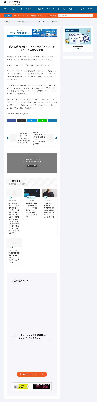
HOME (5, 8)
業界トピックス (29, 8)
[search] (91, 16)
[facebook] (11, 120)
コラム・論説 (71, 8)
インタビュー (13, 8)
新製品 (21, 9)
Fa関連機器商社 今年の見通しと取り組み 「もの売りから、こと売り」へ (15, 257)
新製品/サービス (31, 197)
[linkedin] (52, 120)
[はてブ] (32, 120)
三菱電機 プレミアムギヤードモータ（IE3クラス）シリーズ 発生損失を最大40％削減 (24, 138)
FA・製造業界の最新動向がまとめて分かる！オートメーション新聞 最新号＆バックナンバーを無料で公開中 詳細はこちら (36, 16)
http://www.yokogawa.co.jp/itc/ (17, 114)
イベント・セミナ (50, 8)
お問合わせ (90, 8)
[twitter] (21, 120)
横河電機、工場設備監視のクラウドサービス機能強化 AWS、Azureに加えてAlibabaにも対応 (31, 210)
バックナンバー (81, 8)
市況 (58, 8)
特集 (64, 8)
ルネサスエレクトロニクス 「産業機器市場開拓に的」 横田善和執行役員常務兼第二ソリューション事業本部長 (49, 210)
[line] (42, 120)
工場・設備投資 (40, 8)
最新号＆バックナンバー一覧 (32, 374)
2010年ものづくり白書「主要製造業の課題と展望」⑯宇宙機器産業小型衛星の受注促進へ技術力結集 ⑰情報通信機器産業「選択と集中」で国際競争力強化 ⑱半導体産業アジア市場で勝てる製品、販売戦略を (14, 218)
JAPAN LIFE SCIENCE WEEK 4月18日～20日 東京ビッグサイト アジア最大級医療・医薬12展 (39, 138)
